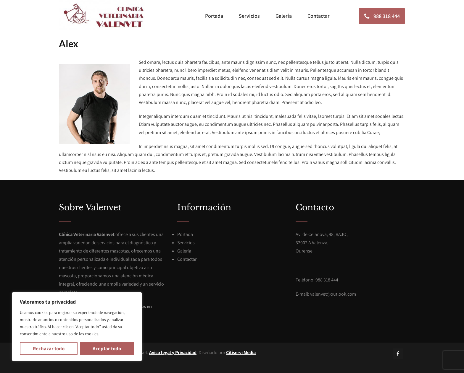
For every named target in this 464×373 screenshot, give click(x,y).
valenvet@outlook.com (333, 294)
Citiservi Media (241, 352)
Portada (214, 15)
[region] (77, 326)
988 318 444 (379, 16)
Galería (284, 15)
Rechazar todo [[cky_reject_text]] (49, 348)
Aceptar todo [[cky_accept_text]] (107, 348)
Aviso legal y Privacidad (172, 352)
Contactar (318, 15)
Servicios (249, 15)
